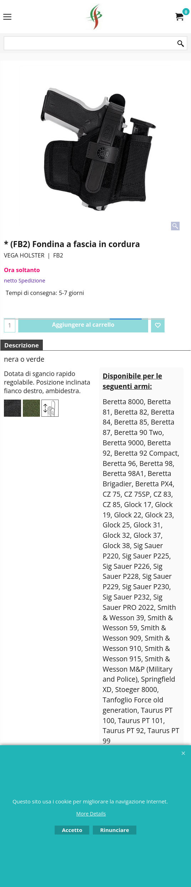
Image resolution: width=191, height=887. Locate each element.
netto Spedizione (24, 280)
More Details (91, 813)
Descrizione (21, 345)
